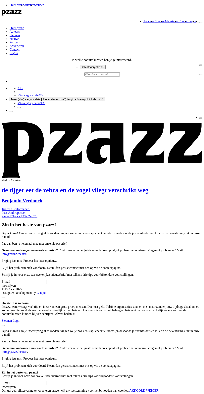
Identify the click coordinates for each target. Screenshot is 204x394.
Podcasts (148, 21)
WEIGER (152, 390)
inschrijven (9, 285)
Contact (183, 21)
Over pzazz (17, 5)
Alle (20, 88)
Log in (14, 53)
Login (192, 21)
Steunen (39, 5)
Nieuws (159, 21)
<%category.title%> (92, 67)
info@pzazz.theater (14, 254)
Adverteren (171, 21)
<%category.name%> (31, 103)
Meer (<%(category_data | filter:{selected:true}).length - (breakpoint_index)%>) (57, 99)
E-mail (6, 281)
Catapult (42, 292)
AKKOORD (137, 390)
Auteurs (29, 5)
